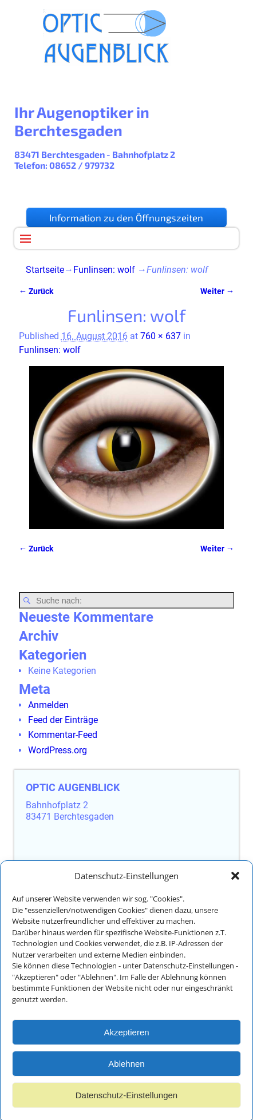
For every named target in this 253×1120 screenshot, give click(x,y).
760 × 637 (160, 336)
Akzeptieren (126, 1042)
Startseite (45, 269)
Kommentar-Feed (62, 734)
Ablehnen (126, 1074)
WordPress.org (57, 750)
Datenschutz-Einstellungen (126, 1105)
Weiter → (217, 291)
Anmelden (48, 705)
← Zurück (36, 291)
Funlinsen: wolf (104, 269)
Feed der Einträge (63, 719)
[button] (235, 886)
